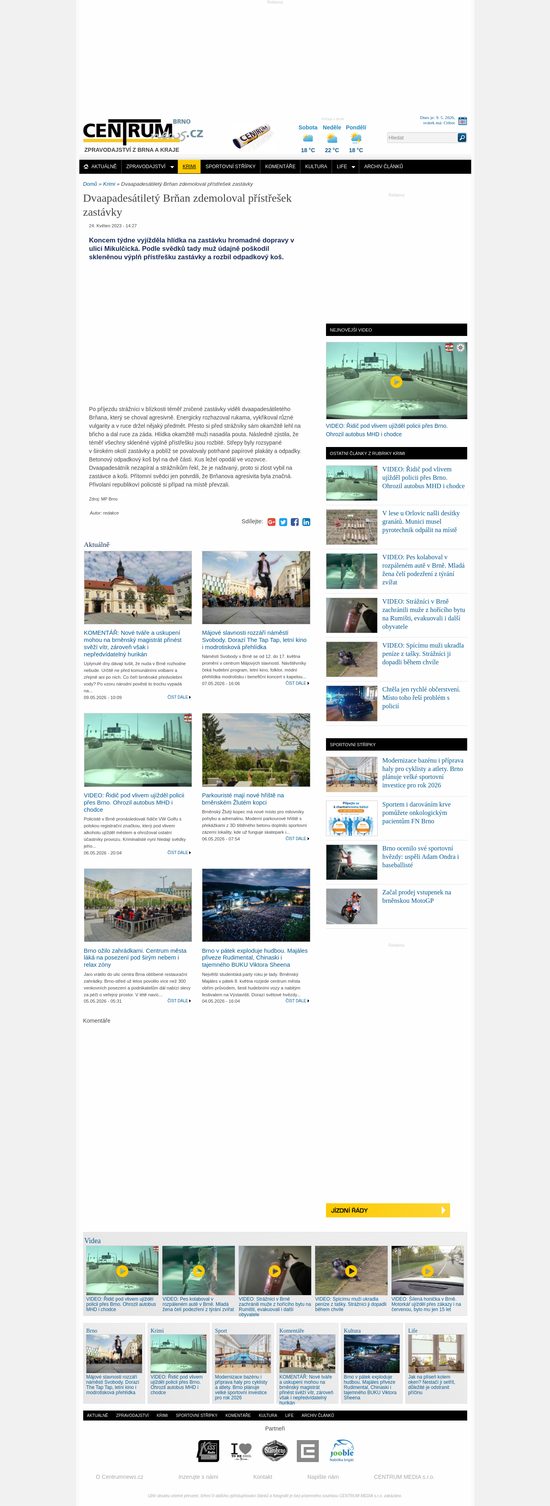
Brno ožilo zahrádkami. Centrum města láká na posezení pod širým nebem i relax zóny (135, 958)
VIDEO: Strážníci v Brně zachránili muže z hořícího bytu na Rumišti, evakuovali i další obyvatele (275, 1306)
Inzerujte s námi (198, 1477)
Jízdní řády (396, 1210)
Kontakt (262, 1477)
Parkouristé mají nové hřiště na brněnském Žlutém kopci (243, 799)
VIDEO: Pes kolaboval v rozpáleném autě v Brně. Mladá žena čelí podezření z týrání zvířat (198, 1304)
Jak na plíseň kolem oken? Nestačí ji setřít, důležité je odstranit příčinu (432, 1384)
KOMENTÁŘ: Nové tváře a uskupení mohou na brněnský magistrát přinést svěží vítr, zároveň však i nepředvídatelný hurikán (133, 644)
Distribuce (256, 133)
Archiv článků (383, 166)
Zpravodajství (146, 166)
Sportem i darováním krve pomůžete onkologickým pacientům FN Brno (416, 813)
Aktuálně (104, 166)
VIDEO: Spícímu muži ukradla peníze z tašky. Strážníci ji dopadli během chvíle (423, 654)
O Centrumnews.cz (120, 1477)
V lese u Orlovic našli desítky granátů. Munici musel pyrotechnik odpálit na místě (421, 521)
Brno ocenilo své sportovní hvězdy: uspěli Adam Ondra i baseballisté (420, 856)
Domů (90, 184)
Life (342, 166)
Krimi (189, 166)
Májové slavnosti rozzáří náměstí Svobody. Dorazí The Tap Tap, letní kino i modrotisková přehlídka (254, 640)
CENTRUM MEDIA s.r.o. (404, 1477)
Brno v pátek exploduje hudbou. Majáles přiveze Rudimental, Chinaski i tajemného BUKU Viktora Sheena (255, 958)
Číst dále (178, 697)
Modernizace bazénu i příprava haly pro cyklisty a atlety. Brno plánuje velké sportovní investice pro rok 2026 (241, 1387)
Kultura (316, 166)
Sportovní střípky (231, 166)
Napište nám (323, 1477)
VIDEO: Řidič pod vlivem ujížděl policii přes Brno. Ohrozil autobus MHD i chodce (134, 802)
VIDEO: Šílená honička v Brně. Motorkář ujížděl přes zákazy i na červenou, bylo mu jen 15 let (426, 1304)
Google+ (272, 522)
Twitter (283, 522)
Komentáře (280, 166)
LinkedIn (306, 522)
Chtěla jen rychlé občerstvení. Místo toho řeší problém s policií (421, 697)
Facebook (295, 522)
